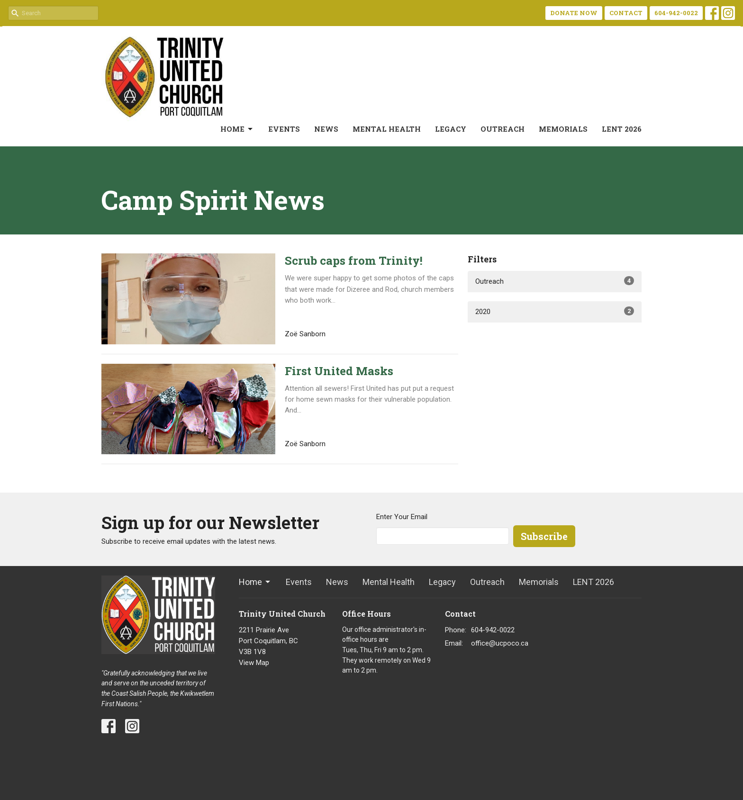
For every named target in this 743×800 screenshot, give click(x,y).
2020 (554, 311)
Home (237, 129)
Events (284, 129)
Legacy (450, 129)
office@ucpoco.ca (499, 643)
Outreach (502, 129)
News (326, 129)
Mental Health (387, 129)
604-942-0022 (676, 13)
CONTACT (626, 13)
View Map (254, 662)
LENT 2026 (622, 129)
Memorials (563, 129)
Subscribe (544, 536)
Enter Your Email (401, 516)
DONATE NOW (574, 13)
